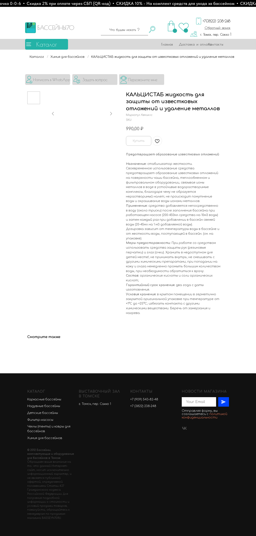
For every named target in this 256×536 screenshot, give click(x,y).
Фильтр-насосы (40, 419)
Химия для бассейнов (67, 56)
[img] (47, 79)
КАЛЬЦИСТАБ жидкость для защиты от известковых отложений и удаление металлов (162, 56)
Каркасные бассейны (44, 399)
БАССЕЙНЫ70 (55, 27)
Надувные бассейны (43, 406)
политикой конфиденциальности (204, 415)
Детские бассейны (42, 413)
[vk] (184, 428)
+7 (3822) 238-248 (143, 406)
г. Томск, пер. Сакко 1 (215, 34)
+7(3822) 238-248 (216, 21)
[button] (217, 28)
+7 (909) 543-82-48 (144, 399)
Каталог (46, 44)
